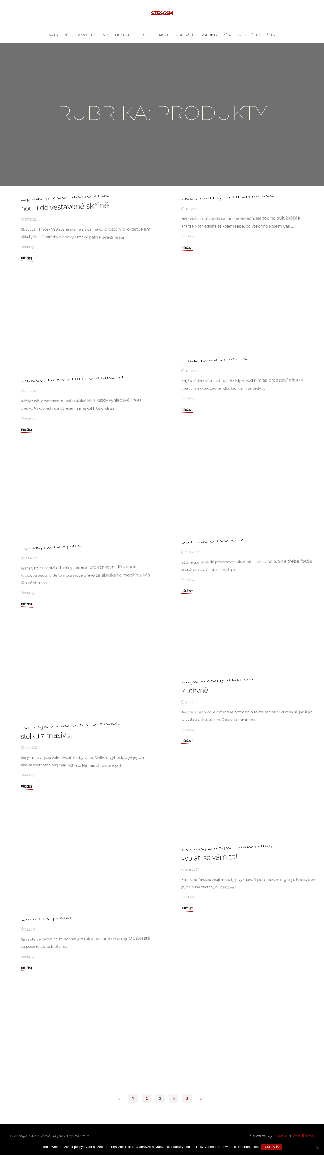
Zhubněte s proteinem (219, 459)
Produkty (27, 335)
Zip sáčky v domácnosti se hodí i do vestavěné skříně (65, 293)
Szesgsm (162, 13)
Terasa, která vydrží (52, 636)
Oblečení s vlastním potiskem (72, 466)
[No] (317, 1147)
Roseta (280, 1135)
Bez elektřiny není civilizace (228, 278)
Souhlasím (271, 1147)
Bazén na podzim (50, 1003)
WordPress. (303, 1135)
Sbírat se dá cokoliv (213, 599)
